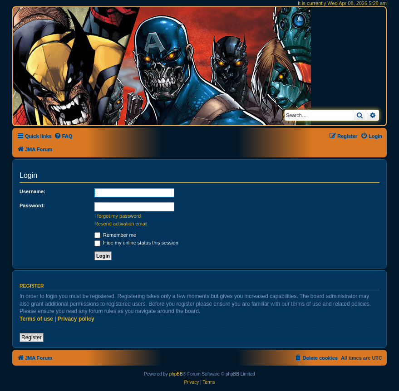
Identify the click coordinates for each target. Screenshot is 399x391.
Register (31, 337)
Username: (32, 191)
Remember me (115, 235)
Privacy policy (76, 319)
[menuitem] (63, 136)
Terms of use (36, 319)
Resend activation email (121, 223)
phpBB (176, 373)
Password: (32, 205)
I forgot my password (117, 216)
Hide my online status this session (136, 242)
